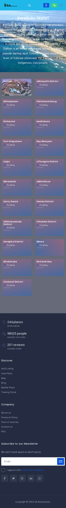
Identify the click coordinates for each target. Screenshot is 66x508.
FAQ (3, 431)
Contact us (7, 426)
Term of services (9, 422)
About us (6, 412)
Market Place (8, 387)
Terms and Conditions (32, 470)
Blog (3, 383)
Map (3, 378)
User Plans (6, 373)
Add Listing (7, 368)
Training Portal (8, 392)
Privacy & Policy (9, 417)
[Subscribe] (60, 461)
